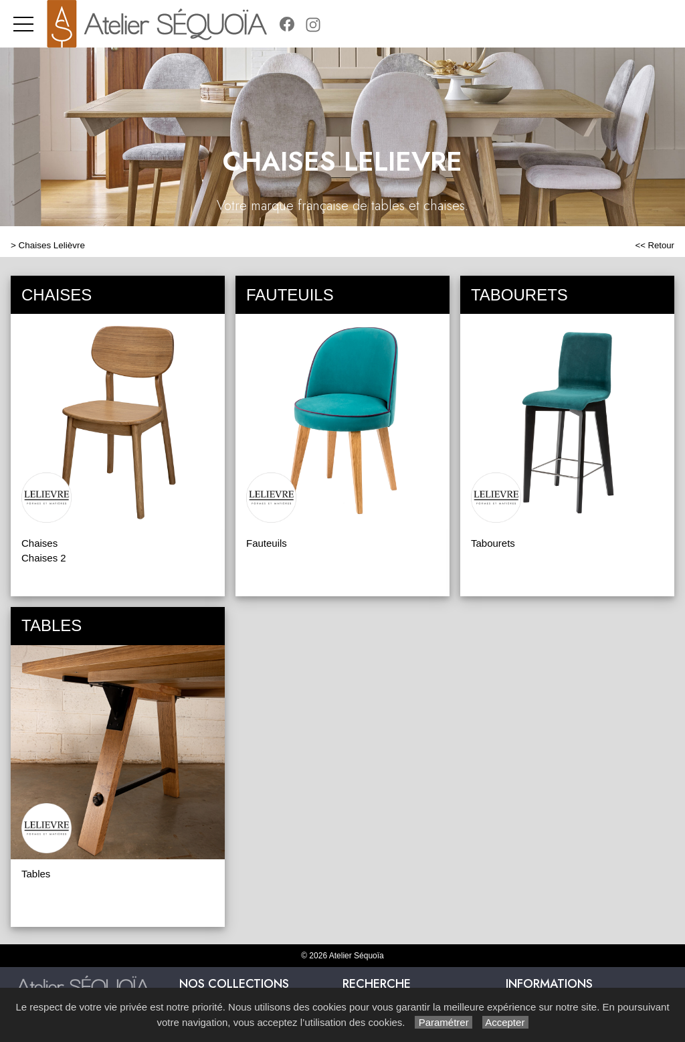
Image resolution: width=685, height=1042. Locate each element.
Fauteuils (266, 543)
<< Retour (654, 245)
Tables (35, 873)
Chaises (39, 543)
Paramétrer (443, 1022)
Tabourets (493, 543)
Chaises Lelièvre (52, 245)
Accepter (505, 1022)
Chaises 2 (43, 557)
